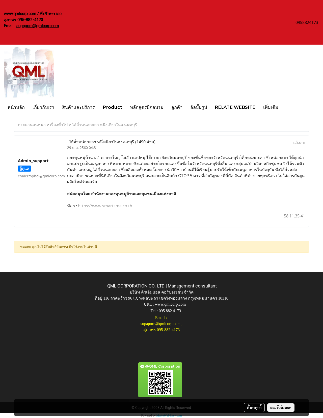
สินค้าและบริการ (78, 107)
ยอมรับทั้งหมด (280, 407)
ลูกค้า (176, 107)
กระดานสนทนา (32, 124)
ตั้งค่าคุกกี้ (254, 407)
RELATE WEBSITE (235, 107)
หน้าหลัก (16, 107)
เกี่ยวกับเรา (43, 107)
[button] (287, 107)
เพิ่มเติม (270, 107)
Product (112, 107)
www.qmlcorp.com (170, 304)
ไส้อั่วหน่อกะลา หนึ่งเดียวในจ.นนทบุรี (104, 124)
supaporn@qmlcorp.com (37, 25)
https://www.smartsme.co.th (104, 206)
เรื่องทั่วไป (59, 124)
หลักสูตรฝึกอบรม (147, 107)
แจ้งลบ (299, 142)
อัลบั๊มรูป (198, 107)
